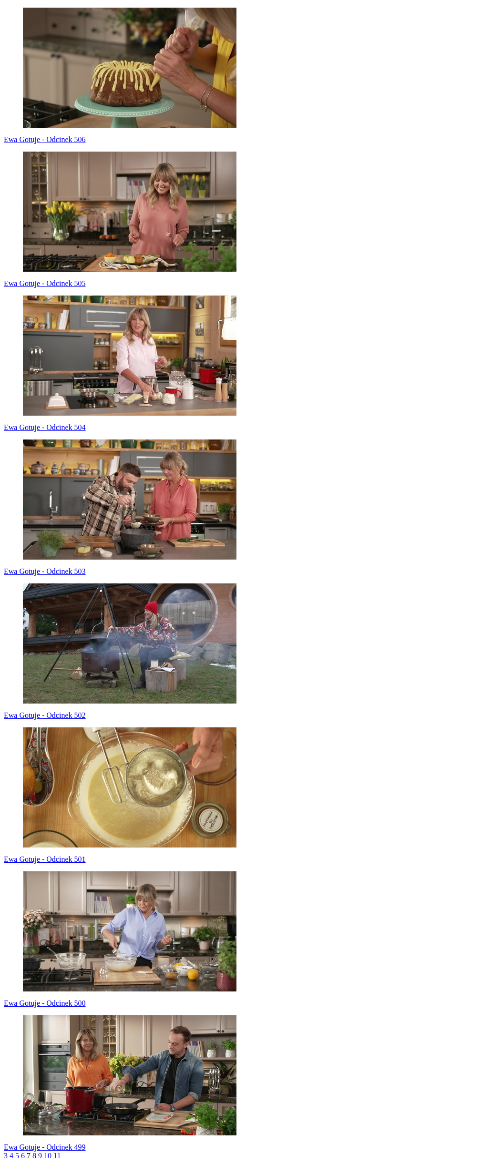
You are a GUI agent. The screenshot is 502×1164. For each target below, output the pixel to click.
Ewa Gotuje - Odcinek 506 (45, 139)
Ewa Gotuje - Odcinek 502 (45, 715)
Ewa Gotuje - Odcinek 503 (45, 571)
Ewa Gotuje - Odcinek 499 (45, 1147)
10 (47, 1156)
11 (57, 1156)
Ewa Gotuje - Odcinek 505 (45, 283)
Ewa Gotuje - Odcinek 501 (45, 859)
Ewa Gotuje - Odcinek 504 (45, 427)
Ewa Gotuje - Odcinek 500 (45, 1003)
